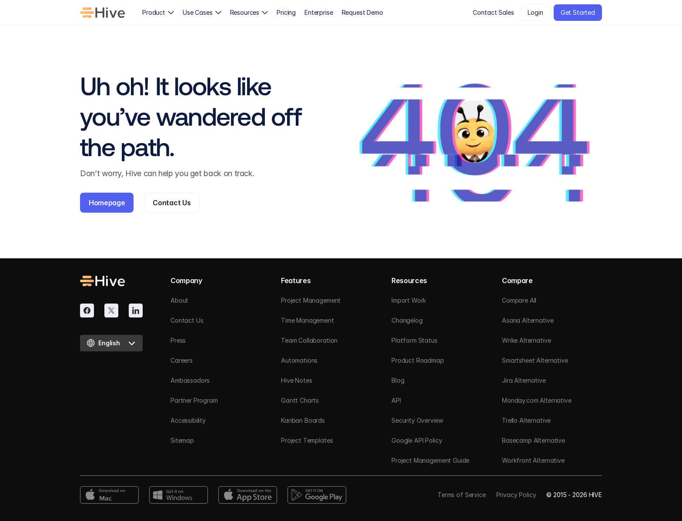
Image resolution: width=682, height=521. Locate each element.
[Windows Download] (178, 495)
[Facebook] (87, 310)
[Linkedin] (136, 310)
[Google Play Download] (317, 495)
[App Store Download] (247, 495)
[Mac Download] (109, 495)
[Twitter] (111, 310)
